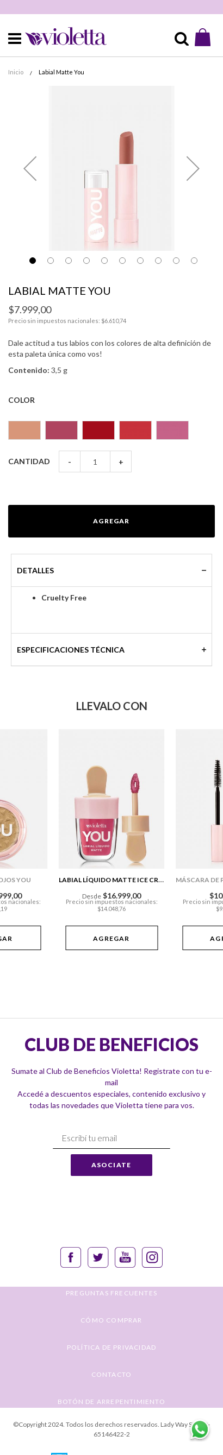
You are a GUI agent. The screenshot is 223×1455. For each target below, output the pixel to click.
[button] (30, 168)
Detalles (35, 570)
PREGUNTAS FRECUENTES (111, 1293)
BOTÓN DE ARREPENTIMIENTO (111, 1401)
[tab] (111, 570)
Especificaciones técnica (71, 649)
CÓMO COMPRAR (111, 1320)
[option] (24, 430)
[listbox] (111, 425)
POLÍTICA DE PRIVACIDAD (111, 1347)
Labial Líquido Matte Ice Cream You (124, 880)
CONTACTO (111, 1374)
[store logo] (59, 36)
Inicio (15, 71)
